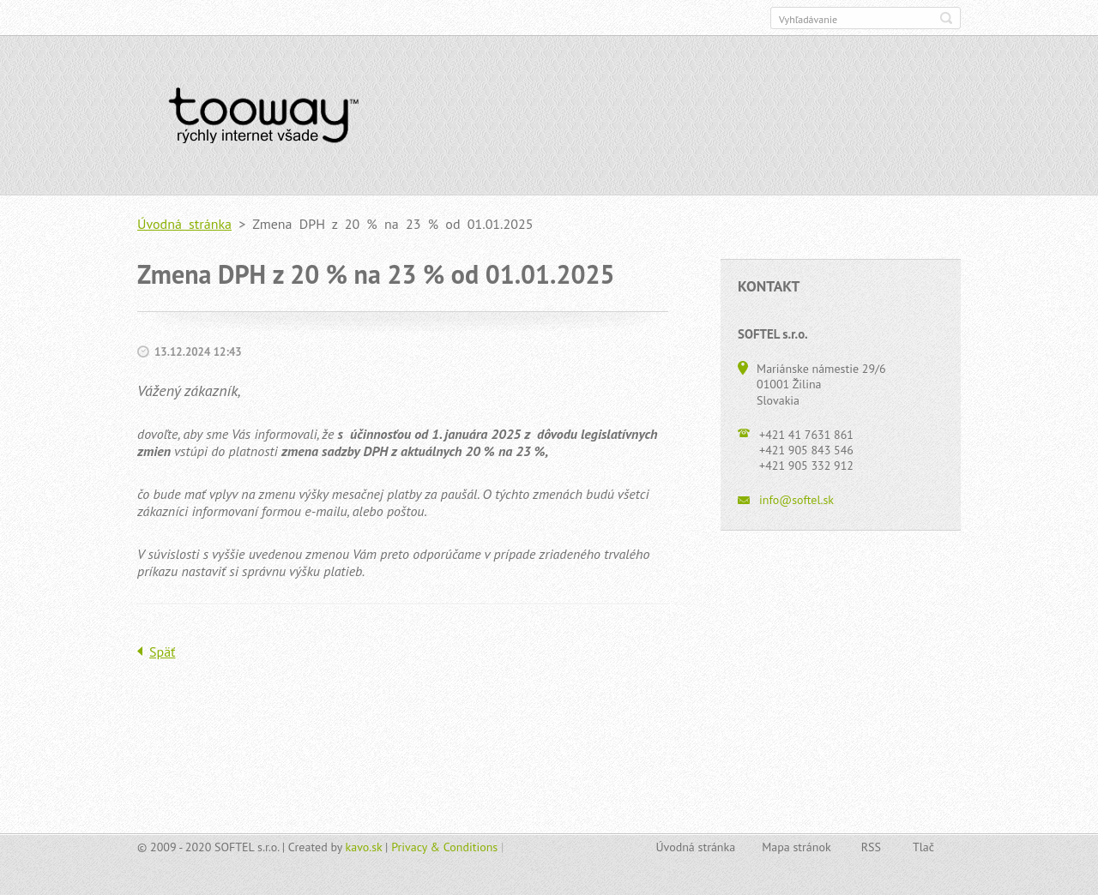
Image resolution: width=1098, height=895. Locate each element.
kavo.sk (364, 847)
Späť (162, 651)
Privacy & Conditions (444, 847)
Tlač (923, 847)
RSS (871, 847)
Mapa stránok (796, 847)
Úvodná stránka (184, 223)
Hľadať (946, 18)
